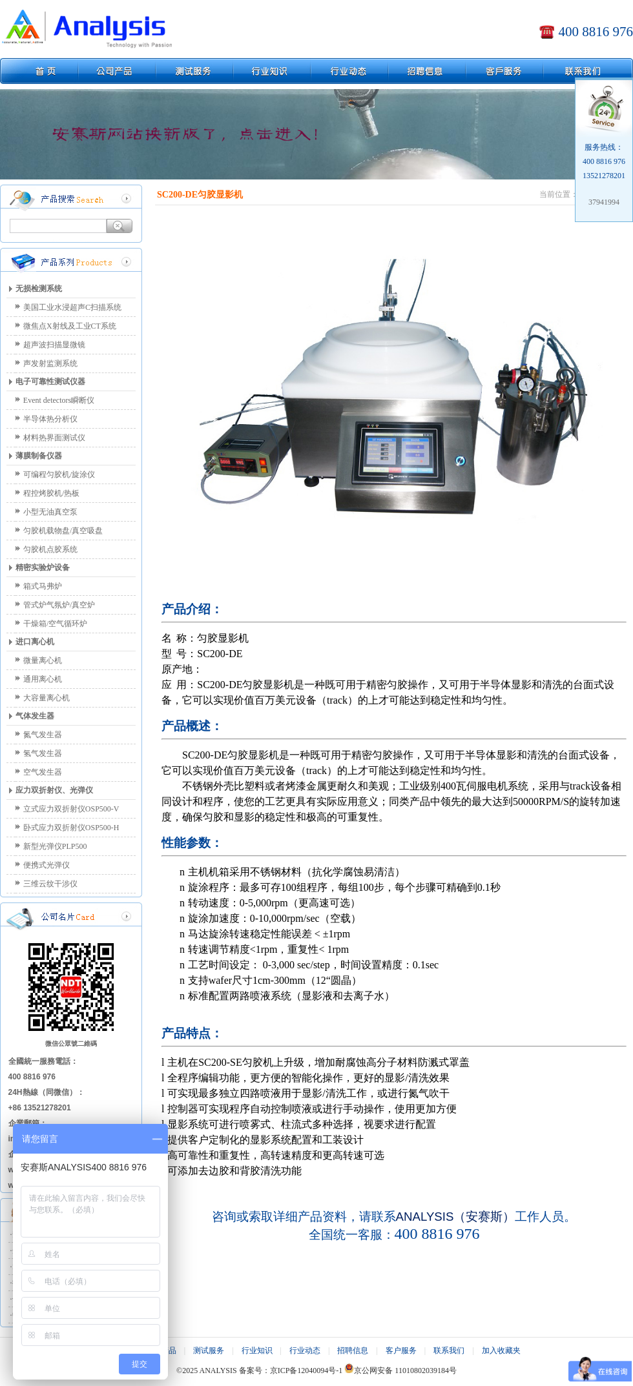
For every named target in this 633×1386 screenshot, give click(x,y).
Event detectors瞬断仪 (58, 400)
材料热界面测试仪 (54, 437)
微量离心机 (42, 660)
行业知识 (257, 1350)
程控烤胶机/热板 (51, 493)
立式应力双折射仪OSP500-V (71, 808)
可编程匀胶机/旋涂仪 (59, 474)
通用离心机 (42, 679)
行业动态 (304, 1350)
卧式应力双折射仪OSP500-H (71, 827)
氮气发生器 (42, 734)
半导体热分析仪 (50, 418)
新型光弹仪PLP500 (55, 846)
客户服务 (401, 1350)
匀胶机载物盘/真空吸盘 (63, 530)
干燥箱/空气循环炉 (55, 623)
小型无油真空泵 (50, 511)
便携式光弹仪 (46, 865)
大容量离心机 (46, 697)
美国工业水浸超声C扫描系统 (72, 307)
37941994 (603, 202)
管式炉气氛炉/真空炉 (59, 604)
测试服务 (208, 1350)
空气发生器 (42, 772)
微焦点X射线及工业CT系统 (69, 326)
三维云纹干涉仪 (50, 883)
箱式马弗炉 (42, 586)
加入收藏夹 (501, 1350)
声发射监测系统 (50, 363)
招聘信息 (352, 1350)
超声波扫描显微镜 (54, 344)
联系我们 (448, 1350)
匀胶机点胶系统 (50, 549)
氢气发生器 (42, 753)
